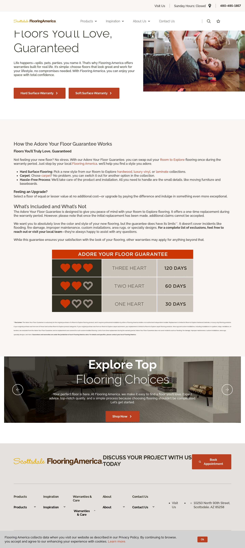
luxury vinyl (142, 171)
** (177, 223)
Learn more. (117, 541)
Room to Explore (172, 159)
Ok (202, 539)
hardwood (124, 171)
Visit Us (159, 6)
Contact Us (167, 21)
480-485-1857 (230, 6)
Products (25, 507)
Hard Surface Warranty (40, 93)
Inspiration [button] (115, 21)
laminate (162, 171)
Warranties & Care (84, 513)
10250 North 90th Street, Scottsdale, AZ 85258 (212, 505)
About (114, 507)
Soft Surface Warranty (94, 93)
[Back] (17, 389)
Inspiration (54, 507)
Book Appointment (211, 462)
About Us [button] (141, 21)
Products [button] (88, 21)
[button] (208, 21)
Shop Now (122, 416)
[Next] (227, 389)
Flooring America (84, 163)
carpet (46, 175)
